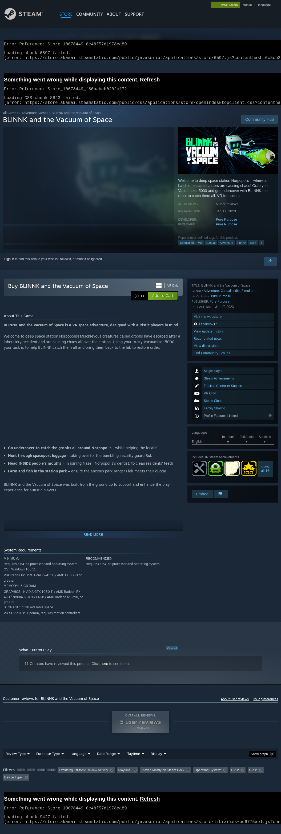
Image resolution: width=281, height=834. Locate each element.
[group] (140, 780)
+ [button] (261, 249)
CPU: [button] (235, 776)
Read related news (208, 467)
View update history (209, 460)
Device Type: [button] (13, 784)
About (114, 14)
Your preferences (265, 705)
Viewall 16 (265, 390)
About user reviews (235, 705)
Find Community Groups (212, 482)
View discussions (206, 474)
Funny (242, 249)
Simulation (187, 249)
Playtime (133, 760)
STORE (66, 14)
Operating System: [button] (208, 776)
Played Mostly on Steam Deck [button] (163, 776)
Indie (236, 419)
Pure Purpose (226, 226)
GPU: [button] (253, 776)
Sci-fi (253, 249)
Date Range (106, 760)
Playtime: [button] (124, 776)
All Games (10, 119)
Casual (210, 249)
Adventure (226, 249)
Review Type (16, 760)
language (264, 5)
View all (172, 654)
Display (156, 760)
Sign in (9, 265)
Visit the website (208, 445)
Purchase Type (48, 760)
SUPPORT (134, 14)
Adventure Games (35, 119)
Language (78, 760)
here (104, 670)
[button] (163, 302)
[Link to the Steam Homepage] (27, 18)
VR (200, 249)
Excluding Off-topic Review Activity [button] (83, 776)
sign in (247, 5)
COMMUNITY (89, 14)
